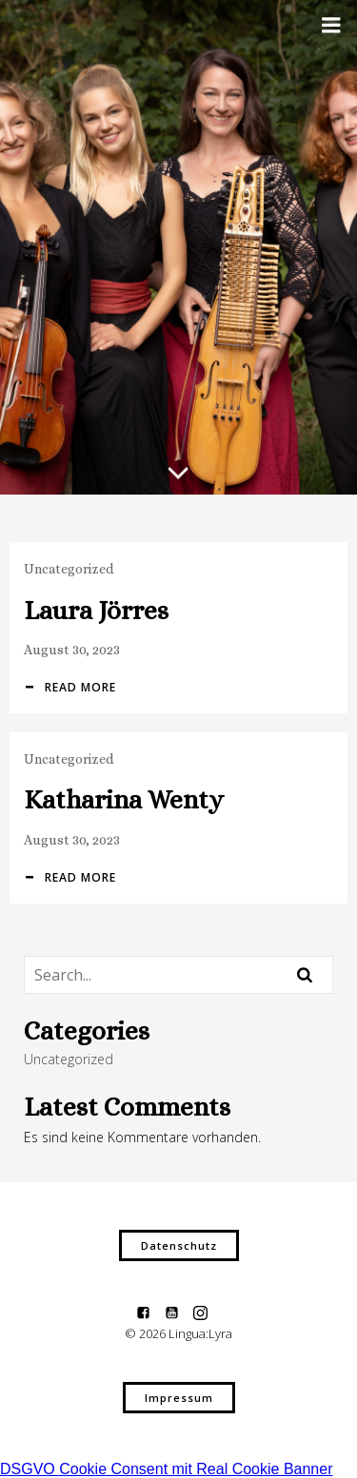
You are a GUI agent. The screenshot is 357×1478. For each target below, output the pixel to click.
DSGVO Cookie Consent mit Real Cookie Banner (166, 1469)
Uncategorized (68, 568)
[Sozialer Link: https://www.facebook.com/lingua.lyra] (150, 1311)
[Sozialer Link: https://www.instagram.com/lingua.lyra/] (207, 1311)
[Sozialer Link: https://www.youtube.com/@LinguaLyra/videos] (179, 1311)
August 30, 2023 (72, 649)
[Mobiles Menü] (331, 26)
